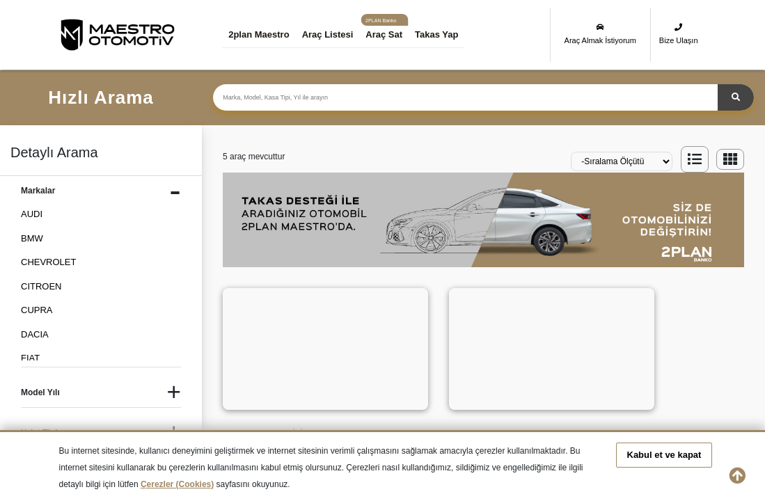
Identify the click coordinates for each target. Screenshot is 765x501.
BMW (32, 238)
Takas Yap (438, 34)
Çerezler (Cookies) (177, 484)
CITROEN (41, 286)
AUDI (31, 214)
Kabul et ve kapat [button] (664, 455)
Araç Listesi (330, 34)
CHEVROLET (48, 262)
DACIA (35, 334)
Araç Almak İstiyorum (600, 34)
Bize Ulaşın (678, 34)
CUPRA (37, 310)
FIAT (30, 358)
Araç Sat (386, 34)
